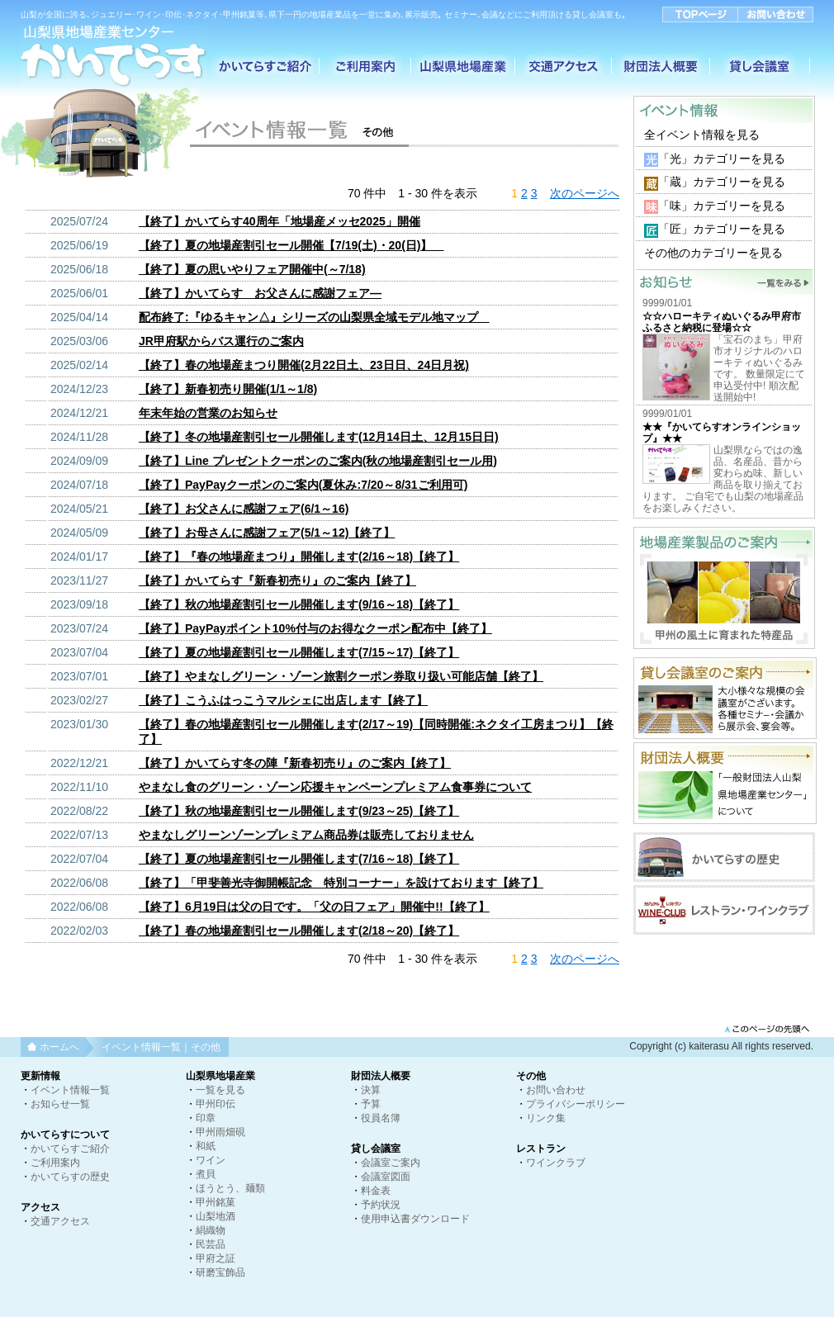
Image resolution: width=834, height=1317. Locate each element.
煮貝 (206, 1174)
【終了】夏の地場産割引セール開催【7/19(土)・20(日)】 (291, 245)
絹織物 (210, 1230)
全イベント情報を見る (702, 134)
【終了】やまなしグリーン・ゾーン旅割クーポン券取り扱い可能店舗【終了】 (341, 676)
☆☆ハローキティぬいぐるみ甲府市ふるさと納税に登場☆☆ (721, 322)
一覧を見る (220, 1090)
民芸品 (210, 1244)
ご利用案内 (55, 1162)
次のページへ (584, 193)
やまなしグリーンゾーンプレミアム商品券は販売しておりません (306, 834)
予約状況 (380, 1204)
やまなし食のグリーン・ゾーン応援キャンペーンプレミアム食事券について (335, 787)
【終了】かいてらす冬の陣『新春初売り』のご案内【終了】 (295, 763)
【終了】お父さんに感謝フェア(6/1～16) (243, 508)
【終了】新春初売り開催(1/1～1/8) (228, 389)
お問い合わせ (555, 1090)
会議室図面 (385, 1176)
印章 (206, 1118)
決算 (371, 1090)
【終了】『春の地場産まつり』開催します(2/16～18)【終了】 (299, 556)
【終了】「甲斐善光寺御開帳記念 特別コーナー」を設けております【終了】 (341, 882)
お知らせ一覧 (60, 1104)
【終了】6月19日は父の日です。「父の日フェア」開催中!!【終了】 (314, 906)
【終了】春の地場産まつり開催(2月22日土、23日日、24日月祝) (304, 365)
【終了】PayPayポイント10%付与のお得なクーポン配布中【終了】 (315, 628)
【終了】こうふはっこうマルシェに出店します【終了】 (283, 700)
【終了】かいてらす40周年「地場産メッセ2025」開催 (279, 221)
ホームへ (59, 1047)
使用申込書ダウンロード (415, 1219)
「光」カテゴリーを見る (721, 158)
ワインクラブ (555, 1162)
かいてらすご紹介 (70, 1148)
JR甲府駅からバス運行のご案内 (221, 341)
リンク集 (546, 1118)
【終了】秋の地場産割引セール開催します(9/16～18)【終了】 (299, 604)
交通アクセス (60, 1221)
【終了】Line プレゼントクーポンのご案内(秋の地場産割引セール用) (318, 460)
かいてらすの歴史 (70, 1176)
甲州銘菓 (215, 1202)
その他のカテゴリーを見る (713, 252)
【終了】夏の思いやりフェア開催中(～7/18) (252, 269)
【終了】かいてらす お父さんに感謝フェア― (260, 293)
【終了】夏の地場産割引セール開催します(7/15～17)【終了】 (299, 652)
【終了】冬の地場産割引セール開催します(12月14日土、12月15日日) (319, 436)
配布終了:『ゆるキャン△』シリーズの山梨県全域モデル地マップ (314, 317)
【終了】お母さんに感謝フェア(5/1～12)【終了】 (267, 532)
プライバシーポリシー (575, 1104)
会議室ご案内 (390, 1162)
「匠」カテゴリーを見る (721, 228)
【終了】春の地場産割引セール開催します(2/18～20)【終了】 (299, 930)
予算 (371, 1104)
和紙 (206, 1146)
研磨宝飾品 (220, 1272)
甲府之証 (215, 1258)
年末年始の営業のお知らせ (208, 412)
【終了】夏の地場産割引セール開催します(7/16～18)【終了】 (299, 858)
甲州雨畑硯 (220, 1132)
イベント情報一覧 (70, 1090)
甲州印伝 (215, 1104)
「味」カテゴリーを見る (721, 205)
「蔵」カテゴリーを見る (721, 181)
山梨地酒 (215, 1216)
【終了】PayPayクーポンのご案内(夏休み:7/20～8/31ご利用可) (303, 484)
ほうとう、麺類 (230, 1188)
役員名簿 (380, 1118)
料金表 (376, 1190)
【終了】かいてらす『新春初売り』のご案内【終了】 (277, 580)
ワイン (210, 1160)
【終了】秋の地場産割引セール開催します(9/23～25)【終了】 (299, 810)
